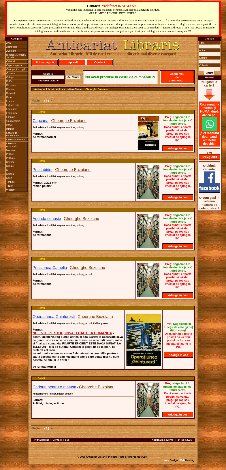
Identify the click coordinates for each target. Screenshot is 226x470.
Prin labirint (43, 169)
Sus (67, 439)
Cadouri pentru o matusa (54, 387)
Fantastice (12, 113)
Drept (9, 97)
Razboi (10, 162)
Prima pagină (45, 62)
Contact (99, 62)
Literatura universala (11, 144)
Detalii (41, 112)
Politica (10, 154)
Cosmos (10, 73)
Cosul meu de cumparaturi (177, 77)
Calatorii (10, 61)
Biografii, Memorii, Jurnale (16, 56)
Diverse (10, 89)
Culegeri (10, 77)
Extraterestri (12, 105)
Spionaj (10, 174)
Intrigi (9, 125)
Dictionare (11, 85)
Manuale (11, 150)
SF (7, 170)
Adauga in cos (178, 148)
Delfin (9, 81)
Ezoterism (11, 109)
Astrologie (11, 46)
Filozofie (10, 117)
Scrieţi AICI (209, 157)
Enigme (10, 101)
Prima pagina (41, 439)
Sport (9, 178)
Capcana (41, 120)
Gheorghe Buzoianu (97, 89)
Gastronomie (13, 121)
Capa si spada (14, 65)
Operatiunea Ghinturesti (54, 316)
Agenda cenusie (47, 218)
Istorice (10, 129)
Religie (10, 166)
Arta (8, 42)
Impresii (72, 62)
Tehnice (10, 181)
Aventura (11, 50)
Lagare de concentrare (12, 134)
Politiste (10, 158)
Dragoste (11, 93)
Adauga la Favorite (162, 439)
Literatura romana (16, 139)
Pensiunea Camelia (50, 267)
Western (10, 189)
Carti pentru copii (15, 69)
